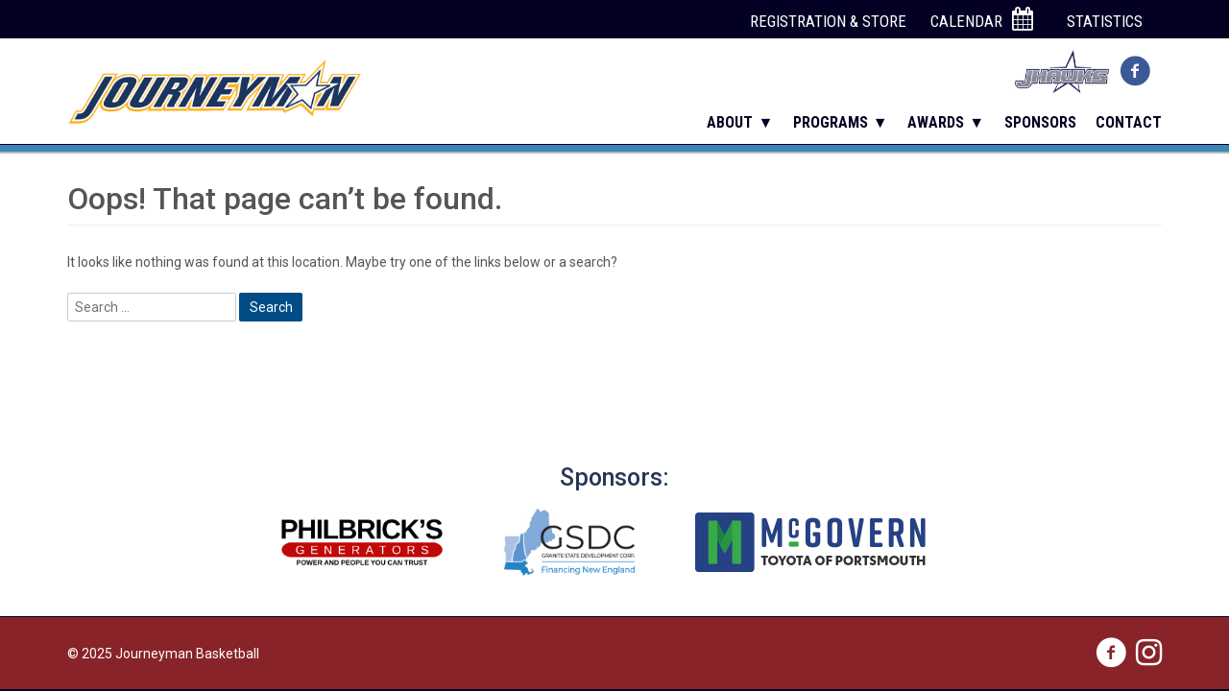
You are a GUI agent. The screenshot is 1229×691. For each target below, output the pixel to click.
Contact (1129, 122)
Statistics (1105, 21)
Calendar (981, 20)
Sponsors (1040, 122)
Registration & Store (828, 21)
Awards (935, 122)
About (730, 122)
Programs (830, 122)
